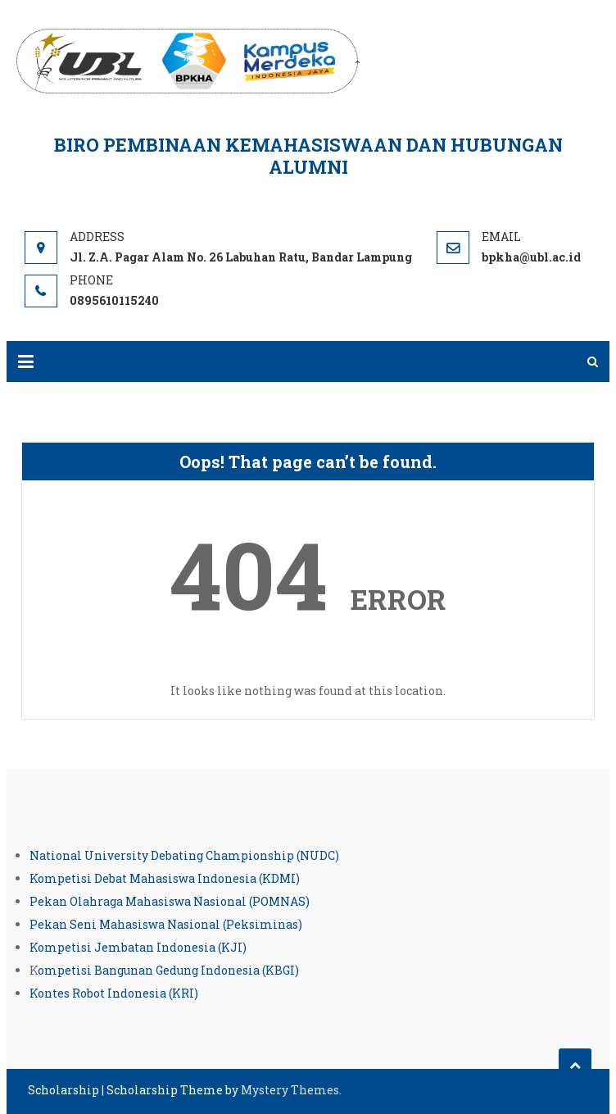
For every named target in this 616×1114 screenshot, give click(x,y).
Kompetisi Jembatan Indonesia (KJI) (138, 947)
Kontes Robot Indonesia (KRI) (113, 993)
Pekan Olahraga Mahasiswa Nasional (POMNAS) (169, 901)
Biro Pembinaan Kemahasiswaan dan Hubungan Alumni (308, 156)
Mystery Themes (290, 1090)
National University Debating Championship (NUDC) (184, 855)
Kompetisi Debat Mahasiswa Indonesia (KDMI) (164, 878)
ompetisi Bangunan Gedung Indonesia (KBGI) (168, 970)
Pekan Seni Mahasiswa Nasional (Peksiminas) (165, 924)
